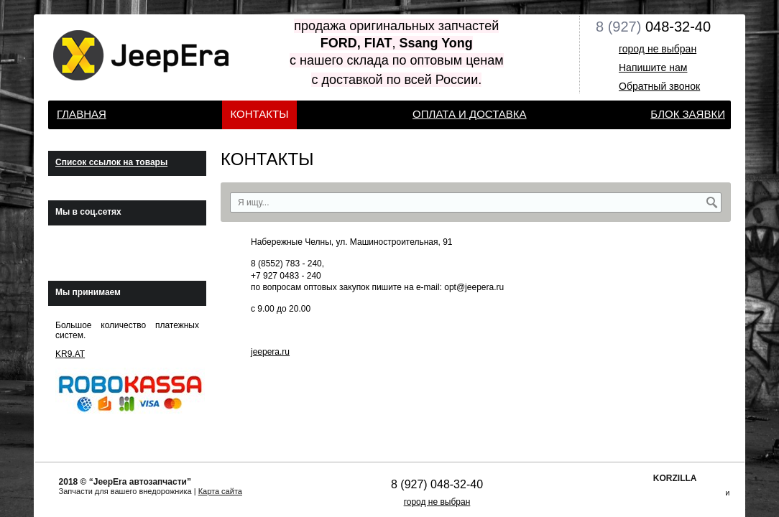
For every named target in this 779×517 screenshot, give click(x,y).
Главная (81, 114)
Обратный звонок (659, 86)
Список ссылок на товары (111, 162)
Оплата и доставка (469, 114)
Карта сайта (220, 491)
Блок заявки (687, 114)
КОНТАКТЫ (260, 114)
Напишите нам (653, 67)
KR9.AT (70, 354)
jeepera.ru (270, 352)
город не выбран (657, 49)
